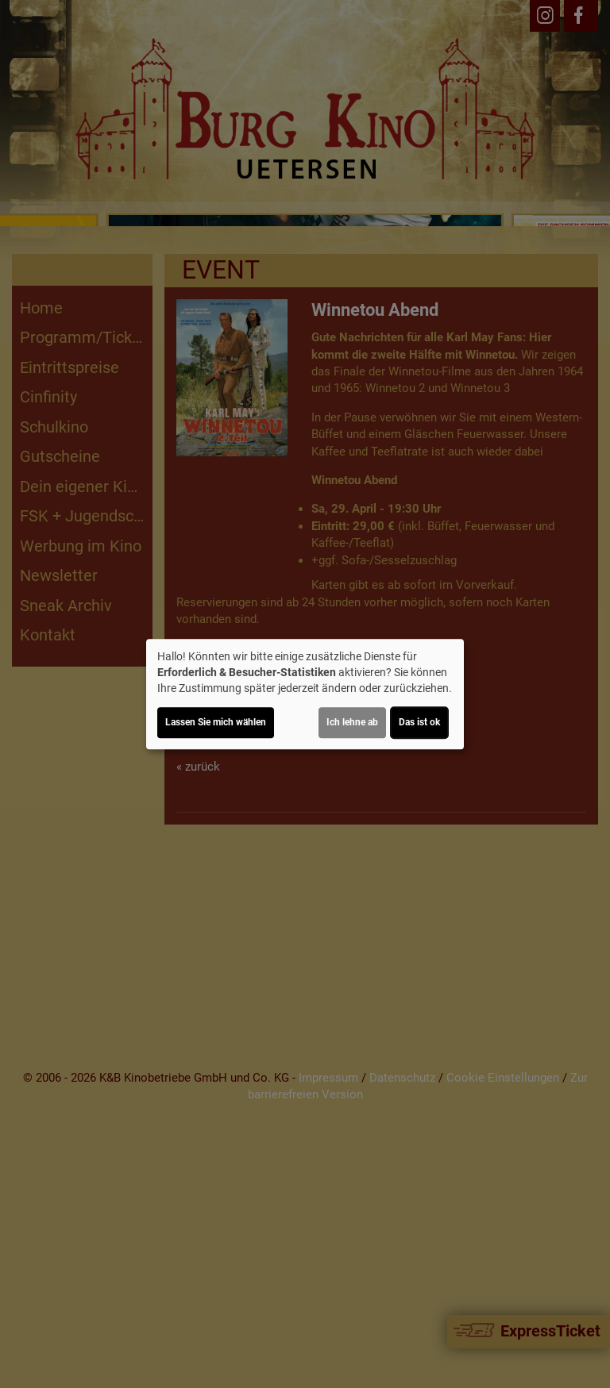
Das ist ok (419, 722)
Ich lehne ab (352, 722)
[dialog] (305, 694)
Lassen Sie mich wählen (215, 722)
